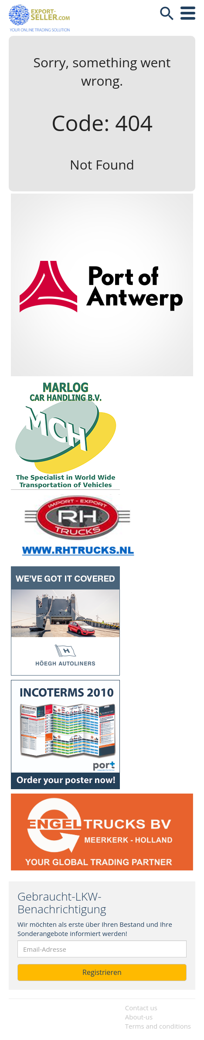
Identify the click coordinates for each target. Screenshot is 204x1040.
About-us (139, 1016)
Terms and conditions (158, 1026)
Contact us (141, 1007)
